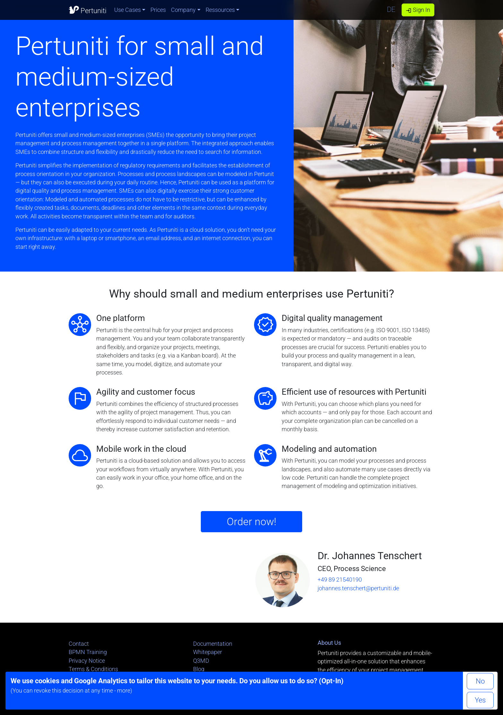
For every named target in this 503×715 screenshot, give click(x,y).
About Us (329, 643)
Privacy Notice (87, 661)
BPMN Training (88, 652)
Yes (480, 700)
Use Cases (127, 10)
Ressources (220, 10)
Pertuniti (88, 9)
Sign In (418, 10)
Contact (79, 644)
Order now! (251, 522)
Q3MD (201, 661)
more (123, 690)
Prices (158, 10)
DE (391, 9)
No (480, 681)
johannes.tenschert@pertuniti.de (358, 588)
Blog (198, 669)
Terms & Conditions (93, 669)
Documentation (212, 644)
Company (183, 10)
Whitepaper (207, 652)
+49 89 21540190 (340, 579)
